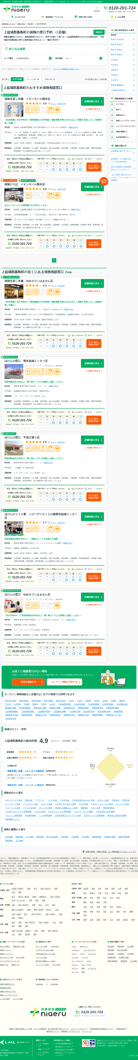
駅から (118, 110)
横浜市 (27, 897)
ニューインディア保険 (83, 812)
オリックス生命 (45, 808)
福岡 (13, 931)
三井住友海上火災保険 (105, 812)
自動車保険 (96, 837)
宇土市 (8, 704)
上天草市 (17, 704)
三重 (56, 910)
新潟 (20, 905)
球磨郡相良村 (55, 715)
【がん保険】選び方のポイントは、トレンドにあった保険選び (121, 177)
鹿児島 (27, 934)
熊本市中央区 (10, 701)
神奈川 (20, 897)
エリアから (120, 104)
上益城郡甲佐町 (43, 711)
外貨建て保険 (109, 837)
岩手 (35, 889)
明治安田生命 (109, 808)
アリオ (82, 954)
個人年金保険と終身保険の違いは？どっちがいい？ (121, 168)
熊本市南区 (48, 701)
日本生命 (115, 800)
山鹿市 (113, 701)
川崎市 (34, 897)
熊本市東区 (24, 701)
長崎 (42, 931)
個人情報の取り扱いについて (58, 1029)
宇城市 (27, 704)
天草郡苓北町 (10, 719)
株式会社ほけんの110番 (64, 1050)
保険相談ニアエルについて (70, 1031)
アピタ (74, 954)
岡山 (26, 922)
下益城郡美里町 (64, 704)
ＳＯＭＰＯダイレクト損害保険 (18, 812)
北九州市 (19, 931)
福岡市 (27, 931)
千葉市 (57, 897)
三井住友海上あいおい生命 (83, 800)
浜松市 (48, 910)
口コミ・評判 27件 (58, 104)
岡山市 (32, 922)
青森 (28, 889)
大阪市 (18, 914)
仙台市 (47, 889)
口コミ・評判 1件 (58, 523)
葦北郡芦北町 (89, 711)
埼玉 (13, 900)
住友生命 (126, 800)
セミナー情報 (18, 999)
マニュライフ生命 (30, 804)
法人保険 (19, 841)
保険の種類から (121, 132)
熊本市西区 (36, 701)
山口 (54, 922)
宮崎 (20, 934)
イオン (74, 946)
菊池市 (122, 701)
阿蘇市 (35, 704)
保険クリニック (5, 950)
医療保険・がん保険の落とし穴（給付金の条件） (121, 160)
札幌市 (20, 889)
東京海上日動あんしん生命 (66, 808)
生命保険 (9, 837)
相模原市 (42, 897)
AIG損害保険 (30, 815)
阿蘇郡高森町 (83, 708)
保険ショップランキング (9, 995)
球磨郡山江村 (83, 715)
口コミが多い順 (33, 79)
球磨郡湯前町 (26, 715)
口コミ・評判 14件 (58, 189)
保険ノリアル (43, 1049)
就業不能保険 (124, 837)
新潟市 (25, 905)
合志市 (52, 704)
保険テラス (15, 965)
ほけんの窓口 (5, 946)
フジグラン (92, 954)
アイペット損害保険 (13, 815)
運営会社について (52, 1031)
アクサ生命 (83, 804)
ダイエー (75, 968)
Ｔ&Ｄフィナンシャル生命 (102, 804)
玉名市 (105, 701)
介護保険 (75, 837)
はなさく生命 (103, 800)
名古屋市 (19, 910)
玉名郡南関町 (93, 704)
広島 (40, 922)
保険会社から (121, 115)
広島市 (46, 922)
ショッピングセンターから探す (85, 942)
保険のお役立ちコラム (8, 991)
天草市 (44, 704)
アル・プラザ (86, 965)
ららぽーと (76, 950)
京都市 (52, 914)
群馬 (43, 900)
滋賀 (60, 914)
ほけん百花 (20, 957)
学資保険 (64, 837)
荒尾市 (88, 701)
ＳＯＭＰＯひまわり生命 (65, 804)
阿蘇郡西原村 (97, 708)
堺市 (25, 914)
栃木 (37, 900)
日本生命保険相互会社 (63, 1044)
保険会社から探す (44, 942)
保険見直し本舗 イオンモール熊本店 (25, 771)
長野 (33, 905)
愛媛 (20, 926)
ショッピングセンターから (125, 126)
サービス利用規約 (39, 1029)
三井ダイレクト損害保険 (94, 815)
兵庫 (33, 914)
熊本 (49, 931)
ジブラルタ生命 (29, 808)
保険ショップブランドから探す (13, 942)
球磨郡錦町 (118, 711)
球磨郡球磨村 (97, 715)
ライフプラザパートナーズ (9, 961)
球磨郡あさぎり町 (113, 715)
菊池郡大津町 (10, 708)
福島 (20, 892)
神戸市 (38, 914)
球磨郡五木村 (69, 715)
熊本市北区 (60, 701)
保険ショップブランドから (125, 121)
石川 (47, 905)
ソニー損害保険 (45, 815)
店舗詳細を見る (91, 101)
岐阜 (28, 910)
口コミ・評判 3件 (58, 442)
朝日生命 (28, 800)
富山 (40, 905)
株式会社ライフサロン (63, 1047)
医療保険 (19, 837)
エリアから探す (8, 884)
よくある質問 (5, 999)
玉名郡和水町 (122, 704)
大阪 (13, 914)
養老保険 (40, 837)
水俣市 (96, 701)
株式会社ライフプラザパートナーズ (65, 1054)
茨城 (30, 900)
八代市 (71, 701)
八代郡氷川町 (75, 711)
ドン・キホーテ (77, 961)
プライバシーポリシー (79, 1029)
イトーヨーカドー (89, 950)
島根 (20, 922)
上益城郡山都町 (59, 711)
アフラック (40, 800)
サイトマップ (87, 1031)
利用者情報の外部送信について (101, 1029)
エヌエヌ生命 (40, 812)
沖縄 (34, 934)
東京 (13, 897)
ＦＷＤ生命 (64, 800)
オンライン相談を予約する (64, 682)
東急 (83, 968)
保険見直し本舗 (18, 946)
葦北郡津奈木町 (104, 711)
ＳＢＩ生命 (95, 808)
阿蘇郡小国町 (55, 708)
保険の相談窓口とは (7, 984)
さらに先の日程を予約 (93, 167)
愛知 (13, 910)
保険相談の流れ (5, 988)
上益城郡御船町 (11, 711)
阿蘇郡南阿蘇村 (112, 708)
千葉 (51, 897)
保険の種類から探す (117, 942)
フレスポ (75, 957)
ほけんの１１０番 (6, 957)
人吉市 (79, 701)
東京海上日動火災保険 (116, 815)
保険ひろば (4, 965)
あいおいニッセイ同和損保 (60, 812)
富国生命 (84, 808)
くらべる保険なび (43, 1045)
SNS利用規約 (121, 1029)
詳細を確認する (28, 682)
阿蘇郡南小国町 (40, 708)
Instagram (54, 984)
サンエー (75, 965)
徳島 (61, 922)
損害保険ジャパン (12, 819)
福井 (53, 905)
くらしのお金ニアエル (43, 1053)
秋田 (56, 889)
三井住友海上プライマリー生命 (68, 815)
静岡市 (41, 910)
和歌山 (20, 918)
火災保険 (85, 837)
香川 (13, 926)
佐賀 (36, 931)
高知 (26, 926)
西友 (83, 972)
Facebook (39, 984)
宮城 (42, 889)
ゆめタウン (84, 946)
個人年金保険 (52, 837)
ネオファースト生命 (13, 800)
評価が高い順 (50, 79)
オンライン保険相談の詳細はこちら (66, 69)
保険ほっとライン (6, 954)
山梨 (13, 905)
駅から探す (78, 884)
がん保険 (29, 837)
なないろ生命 (46, 804)
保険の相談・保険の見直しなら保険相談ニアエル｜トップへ (110, 852)
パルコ (88, 961)
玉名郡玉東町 (79, 704)
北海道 (14, 889)
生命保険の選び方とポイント (121, 152)
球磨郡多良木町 (11, 715)
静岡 (35, 910)
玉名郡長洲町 (108, 704)
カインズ (75, 972)
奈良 (13, 918)
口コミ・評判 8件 (58, 286)
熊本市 (54, 931)
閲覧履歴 (97, 11)
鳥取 (13, 922)
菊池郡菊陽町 (25, 708)
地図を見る (73, 127)
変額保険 (9, 841)
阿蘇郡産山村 (69, 708)
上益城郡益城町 (27, 711)
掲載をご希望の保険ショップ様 (20, 1029)
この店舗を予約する (92, 109)
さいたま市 (20, 900)
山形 (13, 892)
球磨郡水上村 (41, 715)
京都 (47, 914)
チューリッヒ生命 (12, 808)
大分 (13, 934)
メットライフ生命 (12, 804)
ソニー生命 (52, 800)
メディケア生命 (122, 804)
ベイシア (85, 957)
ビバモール (92, 968)
